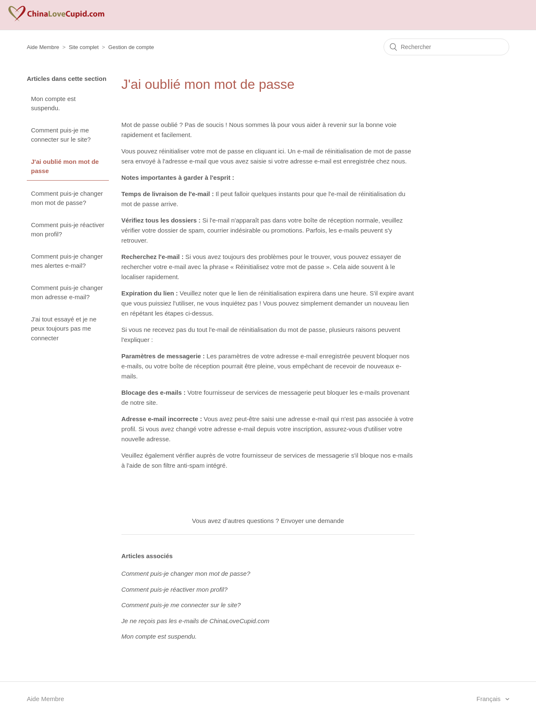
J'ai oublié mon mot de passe (65, 166)
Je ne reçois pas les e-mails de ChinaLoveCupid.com (195, 620)
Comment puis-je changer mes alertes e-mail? (67, 261)
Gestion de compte (131, 47)
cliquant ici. (270, 151)
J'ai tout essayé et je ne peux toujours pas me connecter (63, 329)
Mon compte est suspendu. (53, 103)
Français (489, 698)
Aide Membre (43, 47)
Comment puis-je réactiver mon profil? (67, 229)
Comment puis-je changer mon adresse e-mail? (67, 292)
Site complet (84, 47)
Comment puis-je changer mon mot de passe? (67, 198)
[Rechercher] (446, 47)
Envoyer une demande (312, 520)
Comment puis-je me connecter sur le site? (61, 135)
